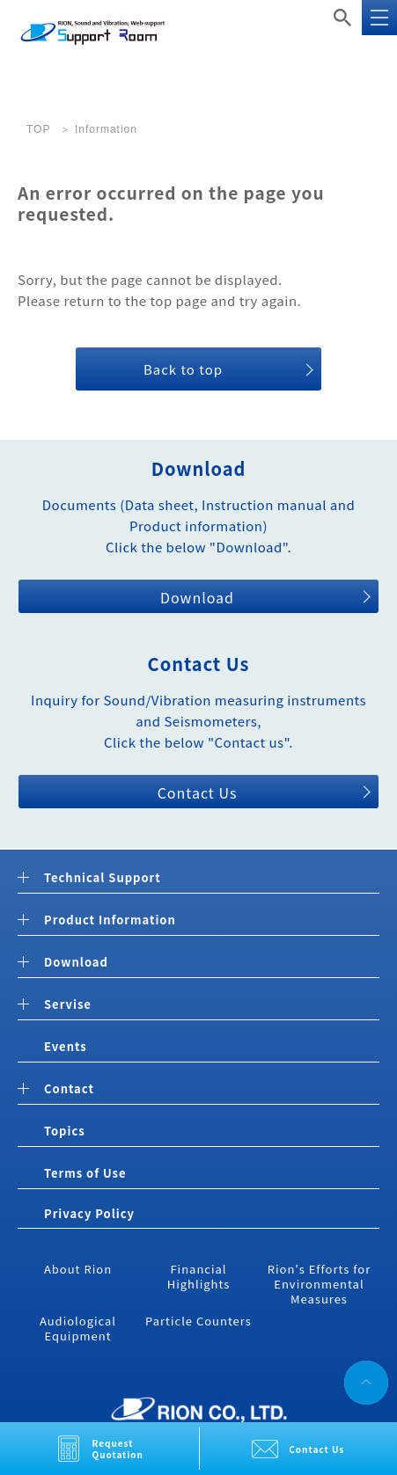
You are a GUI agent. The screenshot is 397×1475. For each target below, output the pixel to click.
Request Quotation (118, 1448)
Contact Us (316, 1449)
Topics (64, 1130)
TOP (38, 129)
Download (197, 597)
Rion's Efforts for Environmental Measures (319, 1283)
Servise (68, 1004)
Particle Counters (198, 1320)
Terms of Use (85, 1173)
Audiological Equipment (78, 1328)
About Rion (78, 1268)
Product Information (110, 920)
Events (65, 1046)
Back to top (183, 369)
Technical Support (102, 878)
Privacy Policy (89, 1213)
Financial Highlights (199, 1276)
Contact (69, 1089)
